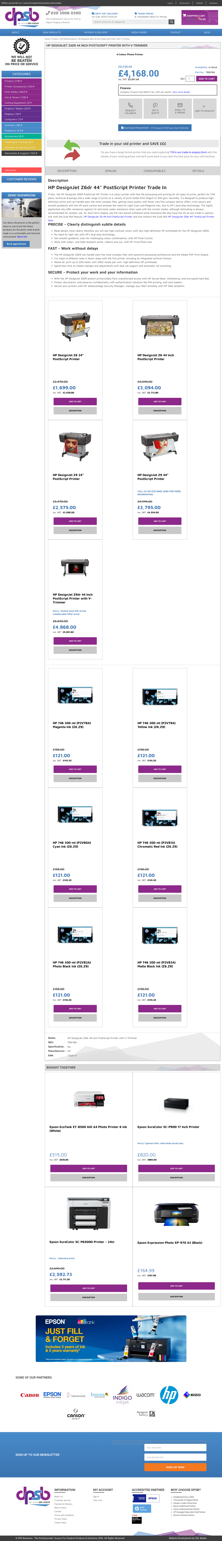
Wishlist (199, 3)
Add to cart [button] (75, 401)
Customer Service (62, 1500)
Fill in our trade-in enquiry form (189, 152)
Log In (170, 3)
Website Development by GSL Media (187, 1538)
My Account (184, 3)
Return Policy (60, 1507)
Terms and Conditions (64, 1515)
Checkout (213, 3)
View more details (181, 92)
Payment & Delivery (96, 32)
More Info (22, 236)
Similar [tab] (110, 171)
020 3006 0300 (66, 13)
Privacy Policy (60, 1519)
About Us (58, 1496)
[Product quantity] (190, 78)
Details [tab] (198, 171)
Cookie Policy (60, 1522)
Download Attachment (155, 127)
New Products (52, 32)
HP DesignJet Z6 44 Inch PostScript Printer (108, 216)
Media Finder (139, 32)
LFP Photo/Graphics (68, 39)
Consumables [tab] (154, 171)
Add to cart (207, 78)
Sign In (96, 1496)
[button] (204, 108)
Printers (55, 39)
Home (47, 39)
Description (75, 410)
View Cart (97, 1500)
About (15, 32)
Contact (175, 32)
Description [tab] (66, 171)
